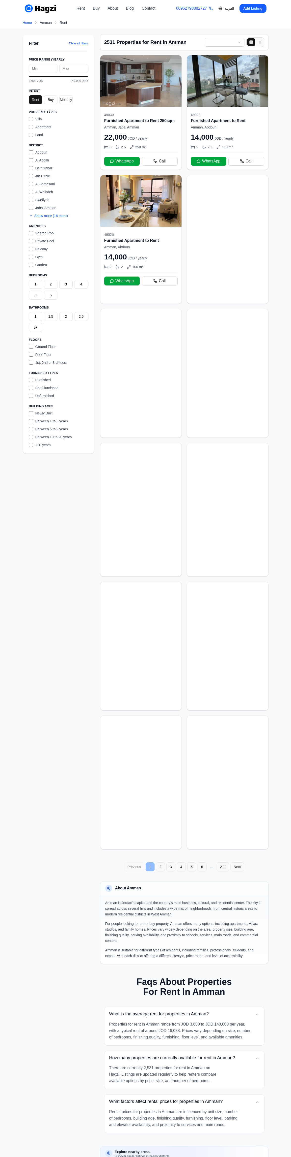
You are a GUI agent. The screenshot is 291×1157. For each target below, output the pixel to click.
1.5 (50, 316)
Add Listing (253, 8)
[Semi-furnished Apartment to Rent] (227, 232)
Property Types (43, 112)
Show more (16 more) (48, 216)
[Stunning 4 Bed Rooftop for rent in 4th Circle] (227, 472)
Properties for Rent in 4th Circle (135, 1101)
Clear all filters (78, 43)
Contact (148, 8)
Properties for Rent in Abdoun (134, 1090)
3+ (35, 327)
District (36, 145)
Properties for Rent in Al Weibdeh (200, 1101)
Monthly (66, 100)
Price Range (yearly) (47, 59)
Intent (34, 91)
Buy (96, 8)
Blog (130, 8)
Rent (81, 8)
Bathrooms (39, 307)
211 (223, 786)
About (112, 8)
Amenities (37, 226)
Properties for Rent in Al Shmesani (138, 1113)
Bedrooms (38, 275)
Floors (35, 340)
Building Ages (41, 406)
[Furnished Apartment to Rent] (227, 112)
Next (237, 786)
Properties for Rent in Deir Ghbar (197, 1090)
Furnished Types (43, 373)
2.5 (81, 316)
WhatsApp (122, 161)
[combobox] (224, 42)
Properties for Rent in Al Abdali (203, 1113)
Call (159, 161)
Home (27, 23)
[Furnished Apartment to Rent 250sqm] (141, 112)
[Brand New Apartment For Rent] (141, 591)
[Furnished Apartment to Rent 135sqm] (141, 711)
